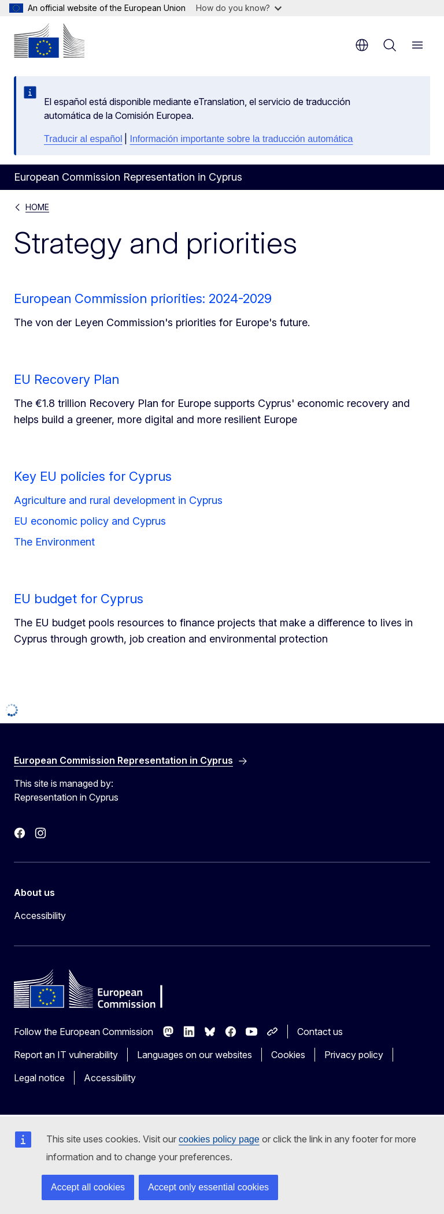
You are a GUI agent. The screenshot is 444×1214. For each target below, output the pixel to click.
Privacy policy (353, 1054)
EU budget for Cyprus (78, 598)
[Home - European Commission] (49, 40)
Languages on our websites (194, 1054)
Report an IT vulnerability (66, 1054)
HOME (37, 207)
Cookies (288, 1054)
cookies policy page (219, 1139)
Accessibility (40, 915)
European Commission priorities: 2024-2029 (143, 298)
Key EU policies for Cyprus (93, 476)
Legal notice (39, 1078)
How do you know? (239, 8)
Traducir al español (83, 139)
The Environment (54, 542)
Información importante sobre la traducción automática (241, 139)
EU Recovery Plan (66, 379)
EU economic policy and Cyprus (90, 521)
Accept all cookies (88, 1187)
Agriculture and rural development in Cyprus (118, 500)
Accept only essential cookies (208, 1187)
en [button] (362, 45)
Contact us (320, 1031)
